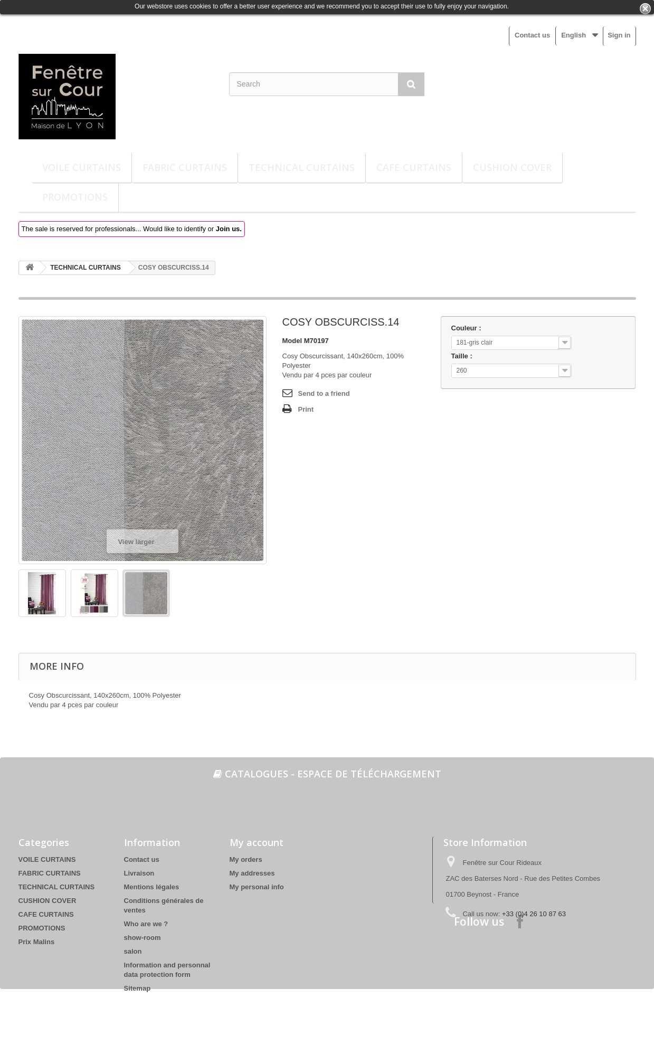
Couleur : (467, 328)
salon (133, 951)
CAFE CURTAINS (413, 167)
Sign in (619, 35)
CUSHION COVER (512, 167)
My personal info (257, 887)
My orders (246, 859)
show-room (142, 938)
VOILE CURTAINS (81, 167)
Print (306, 409)
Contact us (532, 35)
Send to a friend (324, 393)
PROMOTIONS (75, 197)
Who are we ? (146, 924)
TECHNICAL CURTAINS (302, 167)
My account (256, 842)
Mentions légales (151, 887)
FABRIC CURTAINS (185, 167)
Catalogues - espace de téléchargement (327, 773)
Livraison (139, 873)
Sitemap (137, 988)
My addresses (252, 873)
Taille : (463, 356)
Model (292, 341)
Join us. (229, 229)
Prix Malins (36, 942)
